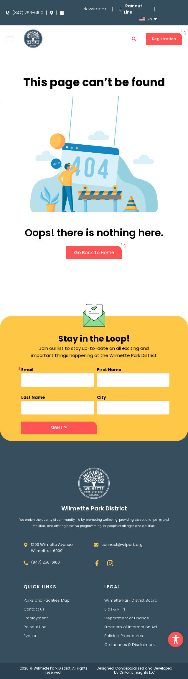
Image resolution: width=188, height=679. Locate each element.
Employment (36, 618)
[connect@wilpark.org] (96, 545)
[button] (175, 639)
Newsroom (94, 9)
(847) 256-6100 (27, 13)
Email (27, 370)
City (101, 397)
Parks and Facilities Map (47, 600)
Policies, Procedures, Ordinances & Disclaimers (129, 640)
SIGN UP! (59, 428)
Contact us (34, 609)
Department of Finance (126, 618)
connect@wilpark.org (122, 544)
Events (30, 636)
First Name (109, 370)
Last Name (33, 397)
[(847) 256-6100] (7, 13)
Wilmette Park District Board (130, 600)
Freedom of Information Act (130, 627)
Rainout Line (35, 627)
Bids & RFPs (115, 609)
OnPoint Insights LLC (137, 672)
